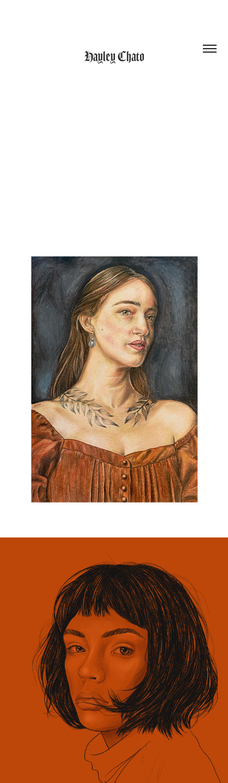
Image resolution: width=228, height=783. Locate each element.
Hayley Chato (114, 57)
